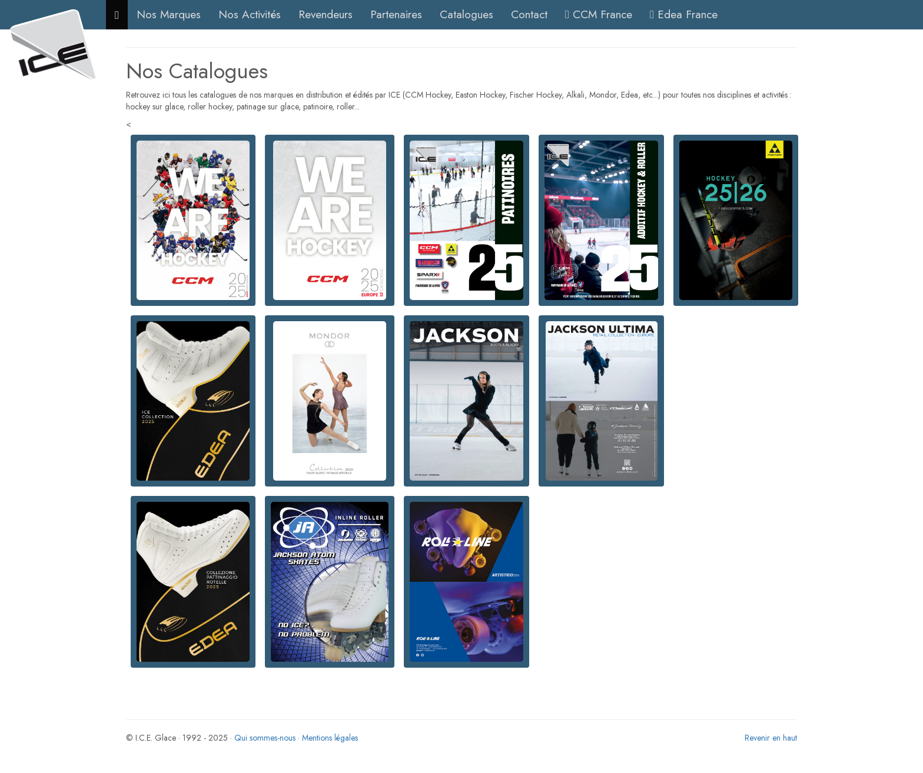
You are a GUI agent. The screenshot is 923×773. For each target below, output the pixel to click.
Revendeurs (325, 14)
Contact (529, 14)
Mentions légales (330, 738)
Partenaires (396, 14)
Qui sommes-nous (265, 738)
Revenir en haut (771, 738)
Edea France (684, 14)
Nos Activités (249, 14)
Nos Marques (169, 14)
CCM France (598, 14)
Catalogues (466, 14)
